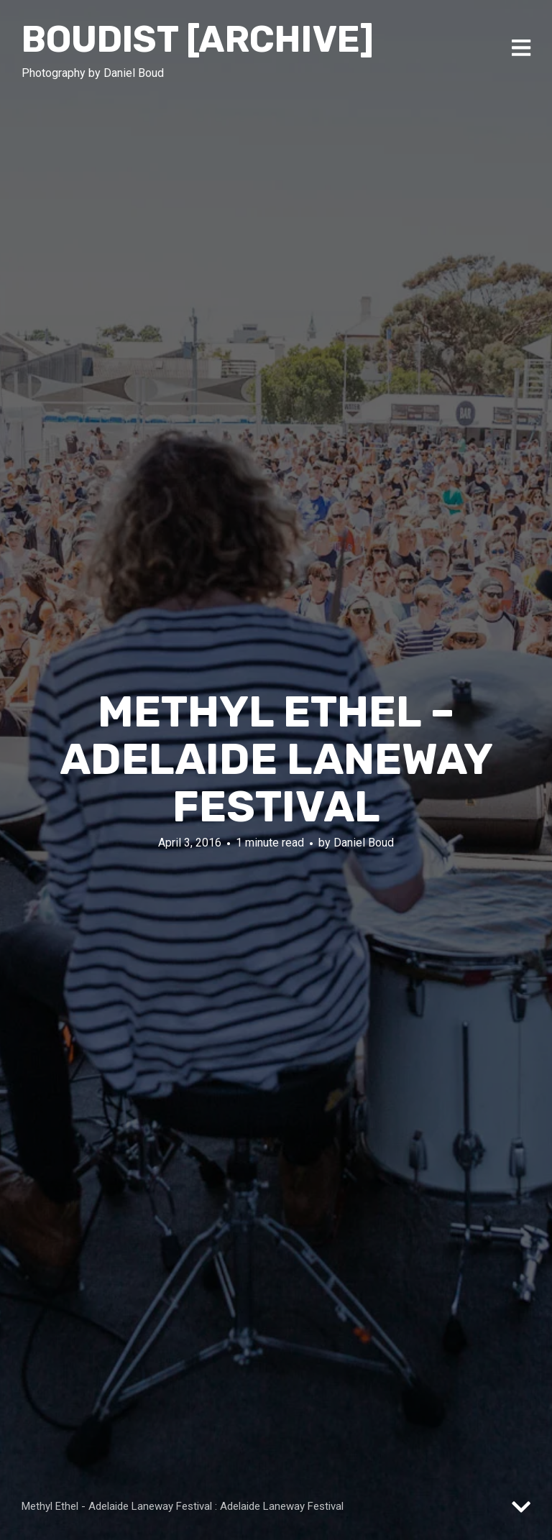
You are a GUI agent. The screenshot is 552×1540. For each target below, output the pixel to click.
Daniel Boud (364, 842)
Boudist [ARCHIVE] (198, 39)
